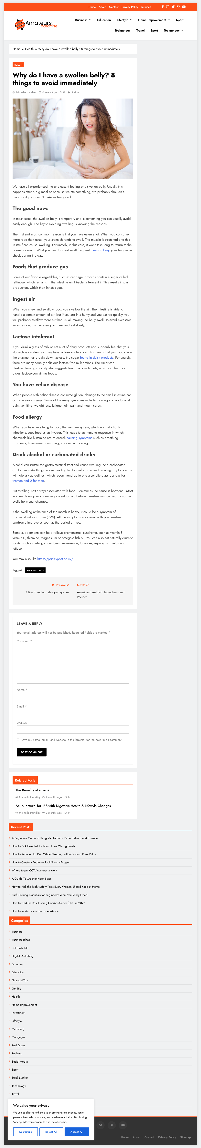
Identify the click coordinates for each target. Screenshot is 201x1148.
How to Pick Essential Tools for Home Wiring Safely (43, 846)
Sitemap (146, 7)
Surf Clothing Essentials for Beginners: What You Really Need (50, 895)
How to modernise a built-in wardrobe (35, 911)
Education (104, 20)
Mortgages (18, 1037)
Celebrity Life (20, 948)
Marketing (18, 1029)
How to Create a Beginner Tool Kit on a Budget (40, 862)
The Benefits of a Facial (33, 790)
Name (22, 690)
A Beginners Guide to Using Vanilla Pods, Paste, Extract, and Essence (55, 838)
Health (18, 64)
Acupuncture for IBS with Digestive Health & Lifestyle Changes (63, 805)
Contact (114, 7)
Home (92, 7)
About (102, 7)
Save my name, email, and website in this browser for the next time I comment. (71, 740)
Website (22, 723)
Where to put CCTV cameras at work (34, 870)
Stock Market (20, 1078)
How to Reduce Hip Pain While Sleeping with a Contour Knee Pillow (54, 854)
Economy (17, 964)
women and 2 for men (28, 480)
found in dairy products (96, 357)
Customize (25, 1132)
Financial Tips (20, 980)
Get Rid (16, 988)
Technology (123, 30)
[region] (51, 1119)
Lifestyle (122, 20)
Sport (180, 20)
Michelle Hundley (26, 92)
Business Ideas (21, 940)
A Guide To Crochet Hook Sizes (31, 879)
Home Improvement (152, 20)
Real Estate (18, 1045)
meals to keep (100, 250)
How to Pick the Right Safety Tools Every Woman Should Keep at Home (56, 887)
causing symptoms (79, 437)
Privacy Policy (130, 7)
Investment (18, 1013)
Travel (140, 30)
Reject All (51, 1132)
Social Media (20, 1061)
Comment (24, 641)
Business (81, 20)
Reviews (17, 1053)
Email (22, 706)
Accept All (76, 1132)
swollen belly (35, 570)
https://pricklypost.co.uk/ (55, 558)
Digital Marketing (23, 956)
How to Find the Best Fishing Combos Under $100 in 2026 (48, 903)
